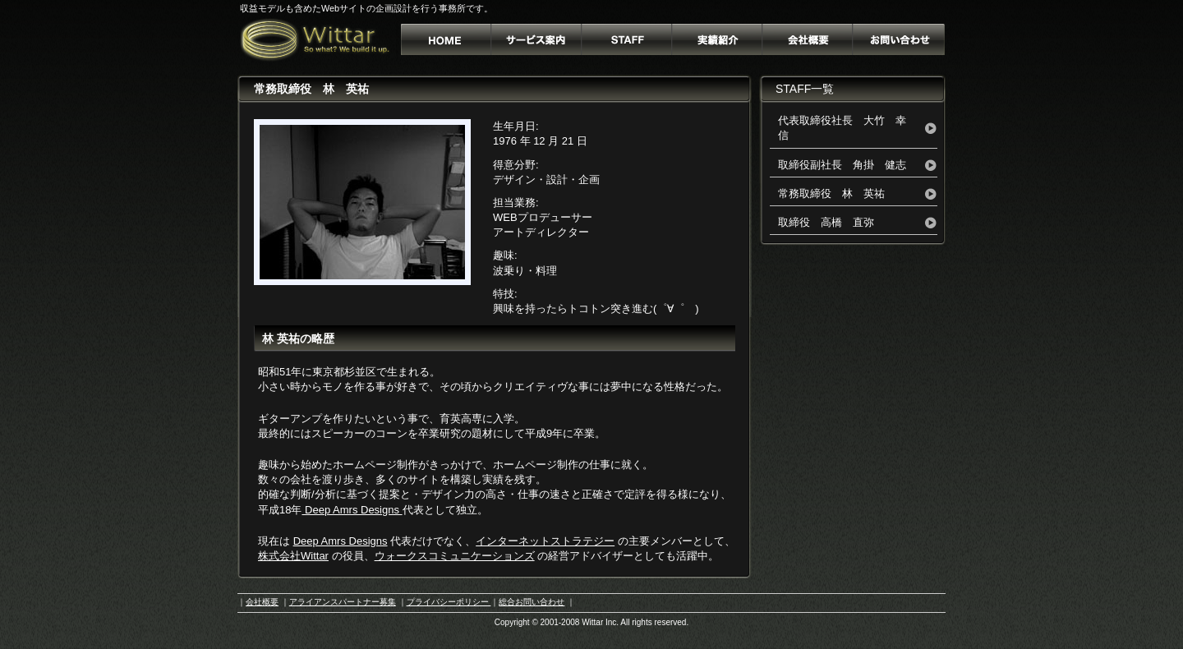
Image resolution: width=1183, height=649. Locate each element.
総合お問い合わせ (531, 601)
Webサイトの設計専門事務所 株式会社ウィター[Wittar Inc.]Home (446, 40)
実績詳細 (717, 40)
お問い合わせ (898, 40)
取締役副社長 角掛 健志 (842, 165)
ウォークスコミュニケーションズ (455, 556)
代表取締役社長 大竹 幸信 (842, 127)
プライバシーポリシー (449, 601)
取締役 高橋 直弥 (826, 222)
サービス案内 (537, 40)
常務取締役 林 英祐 (831, 193)
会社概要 (807, 40)
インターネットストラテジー (545, 541)
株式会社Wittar (293, 556)
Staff (627, 40)
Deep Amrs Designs (352, 510)
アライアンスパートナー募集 (342, 601)
